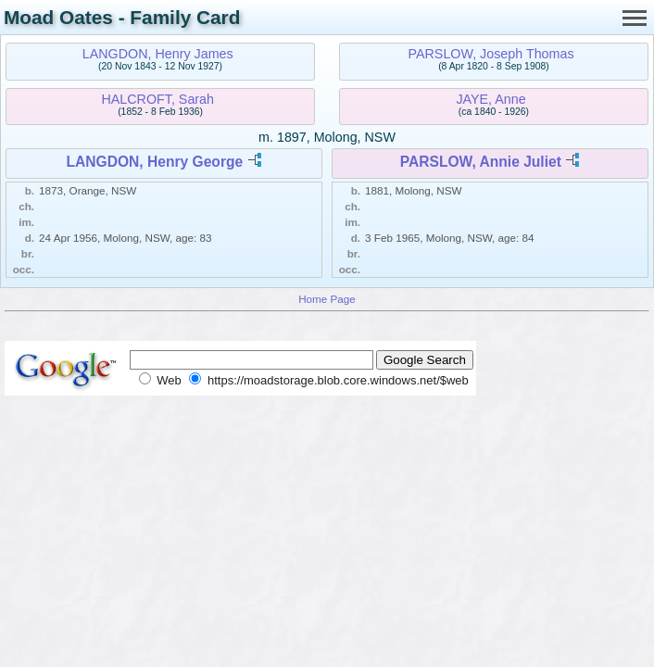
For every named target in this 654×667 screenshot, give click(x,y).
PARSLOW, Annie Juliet (480, 162)
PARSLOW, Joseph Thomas (491, 53)
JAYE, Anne (490, 99)
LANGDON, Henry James (157, 53)
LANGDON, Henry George (155, 162)
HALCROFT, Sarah (157, 99)
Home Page (327, 299)
